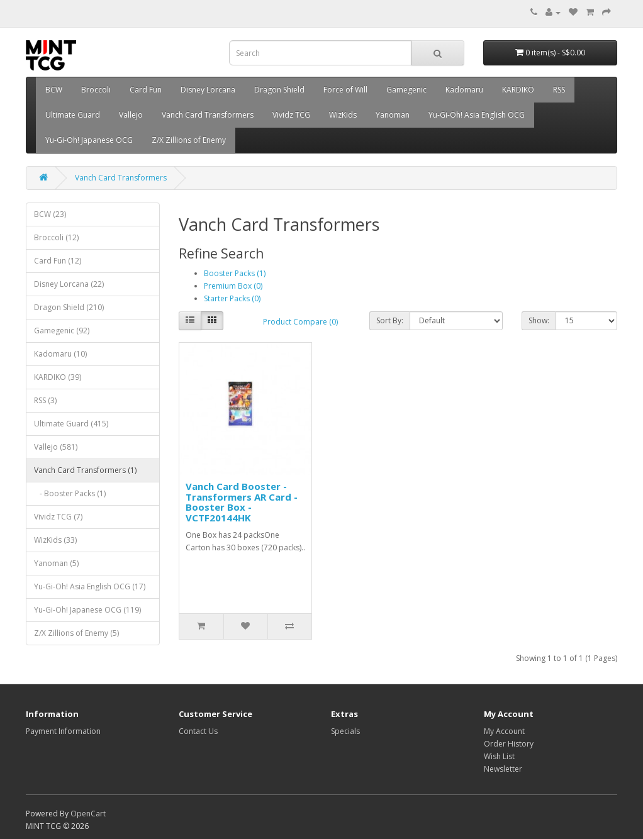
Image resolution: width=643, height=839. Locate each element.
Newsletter (503, 769)
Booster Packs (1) (235, 273)
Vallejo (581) (55, 447)
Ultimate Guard (72, 114)
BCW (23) (50, 214)
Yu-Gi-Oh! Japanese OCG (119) (87, 609)
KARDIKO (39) (57, 377)
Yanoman (393, 114)
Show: (538, 320)
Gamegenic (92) (61, 330)
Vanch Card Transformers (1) (85, 470)
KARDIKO (518, 89)
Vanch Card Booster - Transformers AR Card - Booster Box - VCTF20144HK (242, 502)
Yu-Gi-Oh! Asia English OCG (476, 114)
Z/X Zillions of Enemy (189, 140)
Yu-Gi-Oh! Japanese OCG (89, 140)
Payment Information (63, 731)
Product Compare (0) (300, 321)
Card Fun (146, 89)
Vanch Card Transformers (208, 114)
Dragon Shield (279, 89)
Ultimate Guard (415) (71, 423)
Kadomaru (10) (60, 353)
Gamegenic (406, 89)
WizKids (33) (55, 540)
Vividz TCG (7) (58, 516)
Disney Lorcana (208, 89)
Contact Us (198, 731)
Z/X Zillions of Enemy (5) (76, 633)
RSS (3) (45, 400)
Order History (509, 743)
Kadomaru (464, 89)
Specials (345, 731)
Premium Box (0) (233, 286)
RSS (559, 89)
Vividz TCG (291, 114)
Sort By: (389, 320)
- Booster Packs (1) (70, 493)
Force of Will (345, 89)
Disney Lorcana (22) (69, 284)
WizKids (343, 114)
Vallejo (131, 114)
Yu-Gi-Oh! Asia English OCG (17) (89, 586)
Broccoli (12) (56, 237)
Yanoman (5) (56, 563)
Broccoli (96, 89)
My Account (504, 731)
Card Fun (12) (57, 260)
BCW (53, 89)
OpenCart (88, 813)
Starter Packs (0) (232, 298)
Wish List (499, 756)
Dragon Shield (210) (69, 307)
